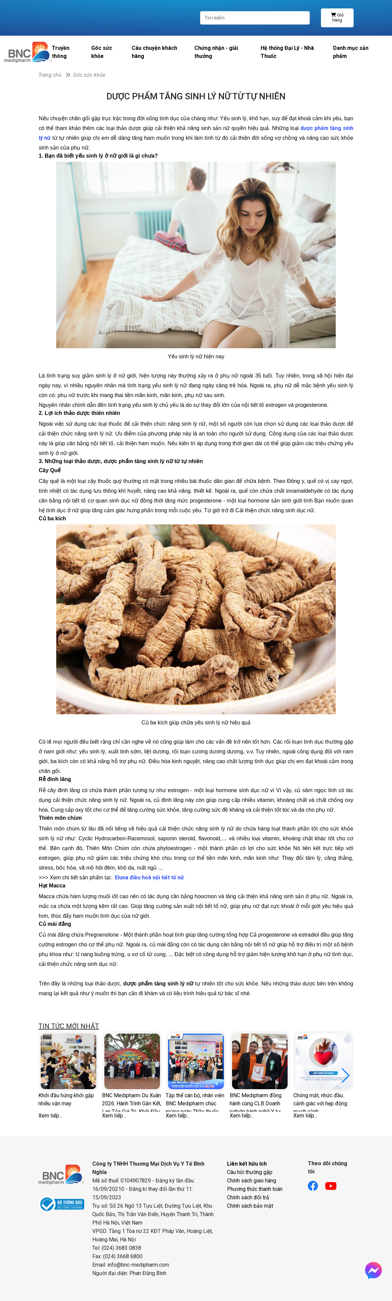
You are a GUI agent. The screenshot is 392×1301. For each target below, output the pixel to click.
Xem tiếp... (50, 1115)
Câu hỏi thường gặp (249, 1172)
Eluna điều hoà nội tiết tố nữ (149, 877)
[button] (345, 1075)
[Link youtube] (334, 1184)
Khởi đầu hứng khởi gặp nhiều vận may (66, 1099)
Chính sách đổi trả (248, 1197)
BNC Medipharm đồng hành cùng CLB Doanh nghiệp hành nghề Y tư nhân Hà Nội (256, 1102)
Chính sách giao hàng (251, 1180)
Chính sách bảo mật (250, 1206)
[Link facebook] (316, 1184)
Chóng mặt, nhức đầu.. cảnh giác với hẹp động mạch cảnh (320, 1102)
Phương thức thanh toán (255, 1189)
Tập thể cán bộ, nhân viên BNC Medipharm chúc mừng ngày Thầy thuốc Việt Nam (195, 1102)
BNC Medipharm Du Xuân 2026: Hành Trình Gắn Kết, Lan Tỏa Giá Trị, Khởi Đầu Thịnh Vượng (131, 1102)
